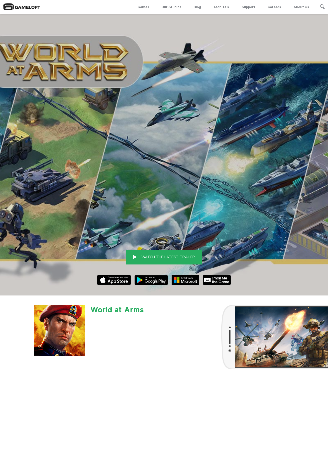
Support (248, 7)
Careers (274, 7)
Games (143, 7)
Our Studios (171, 7)
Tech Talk (221, 7)
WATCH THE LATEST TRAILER (164, 217)
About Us (301, 7)
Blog (197, 7)
